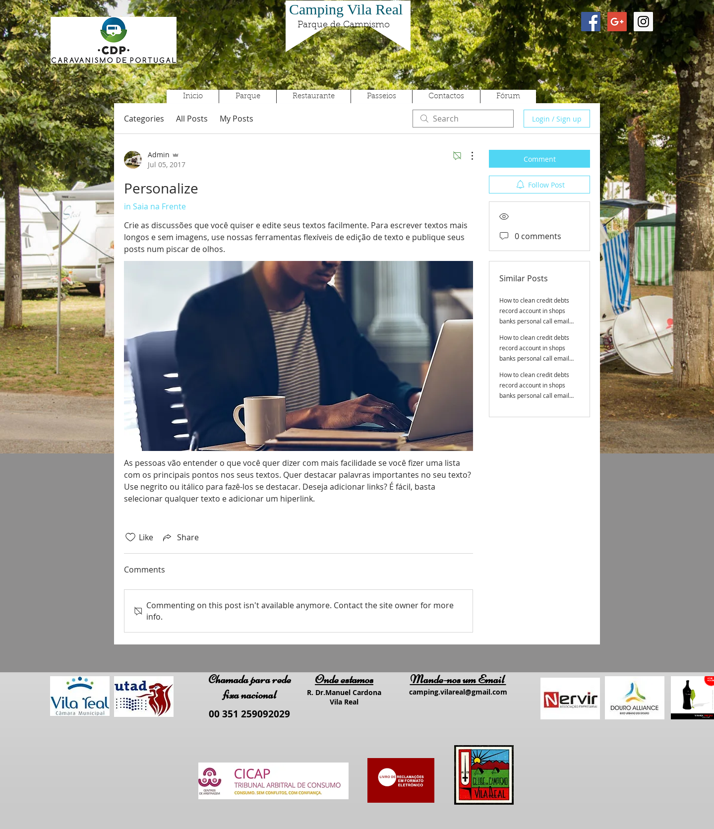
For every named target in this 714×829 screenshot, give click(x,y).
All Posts (192, 118)
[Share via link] (180, 537)
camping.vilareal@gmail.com (458, 692)
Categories (144, 118)
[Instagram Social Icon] (643, 21)
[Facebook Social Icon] (590, 21)
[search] (463, 119)
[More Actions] (467, 156)
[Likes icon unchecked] (130, 537)
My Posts (236, 118)
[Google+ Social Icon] (617, 21)
